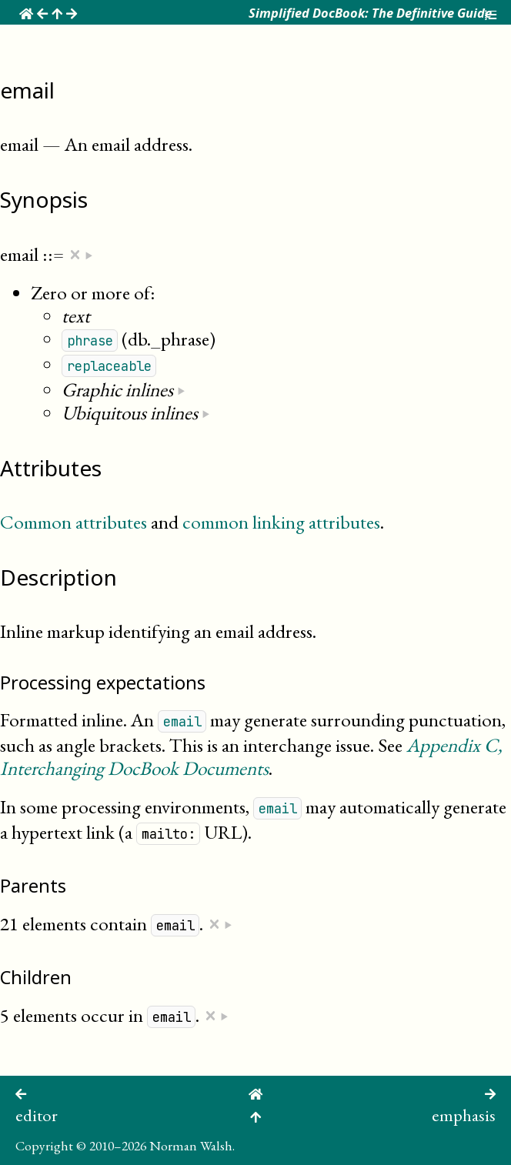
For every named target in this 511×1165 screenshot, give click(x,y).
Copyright (44, 1145)
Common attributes (73, 521)
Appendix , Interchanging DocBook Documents (251, 756)
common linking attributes (281, 521)
